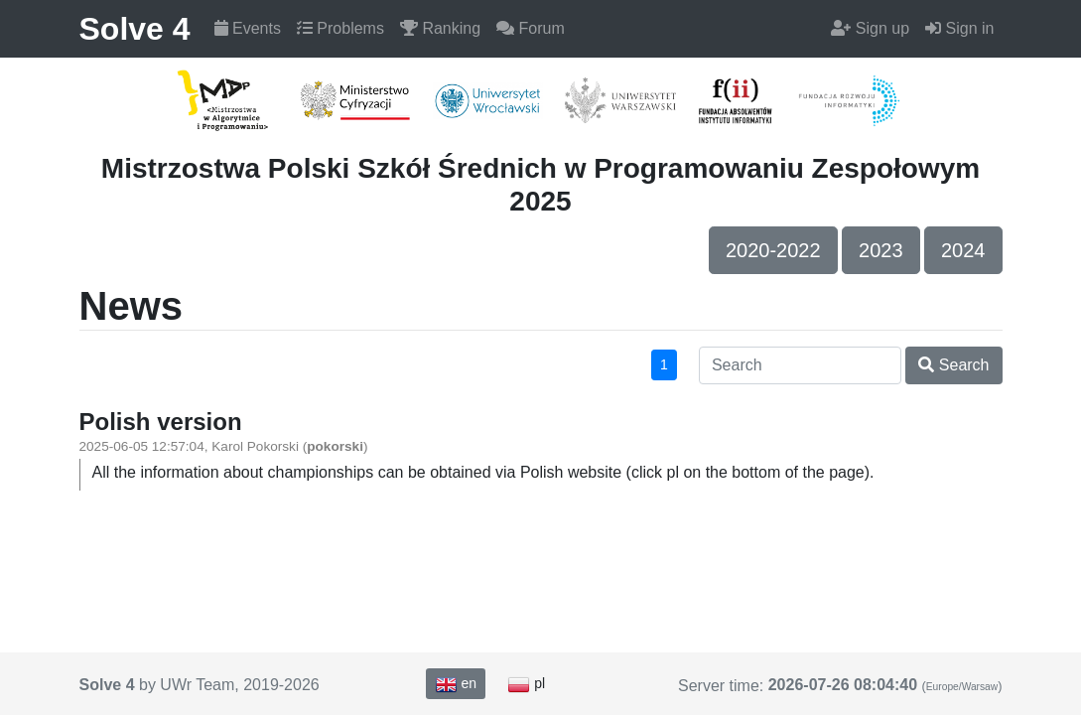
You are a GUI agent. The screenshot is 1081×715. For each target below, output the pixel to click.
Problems (340, 28)
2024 (963, 250)
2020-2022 (773, 250)
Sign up (870, 28)
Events (247, 28)
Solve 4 (135, 29)
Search (953, 365)
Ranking (440, 28)
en (455, 684)
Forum (530, 28)
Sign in (959, 28)
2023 (881, 250)
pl (526, 684)
